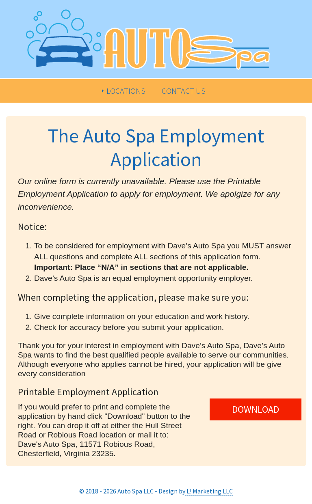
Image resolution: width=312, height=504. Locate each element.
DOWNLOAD (255, 409)
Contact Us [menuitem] (184, 91)
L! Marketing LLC (209, 491)
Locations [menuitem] (125, 91)
